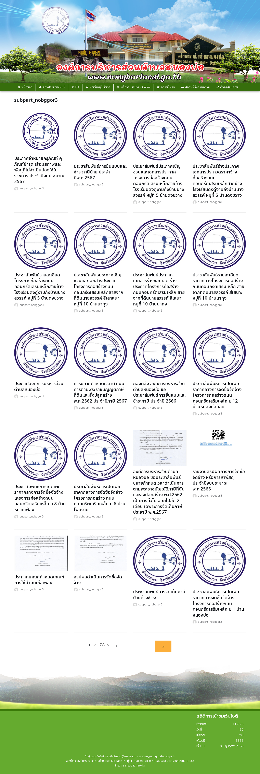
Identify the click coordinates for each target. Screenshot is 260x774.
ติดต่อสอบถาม (229, 87)
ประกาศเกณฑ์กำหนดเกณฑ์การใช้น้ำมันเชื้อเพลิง (39, 580)
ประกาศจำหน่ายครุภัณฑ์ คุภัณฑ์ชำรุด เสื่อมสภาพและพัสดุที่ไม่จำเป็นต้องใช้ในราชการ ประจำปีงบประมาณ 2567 (39, 170)
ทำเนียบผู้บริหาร (100, 87)
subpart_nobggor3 (32, 188)
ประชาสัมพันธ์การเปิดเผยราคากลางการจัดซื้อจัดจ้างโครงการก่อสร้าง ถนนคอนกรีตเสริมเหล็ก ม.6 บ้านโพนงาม (99, 498)
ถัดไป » (104, 645)
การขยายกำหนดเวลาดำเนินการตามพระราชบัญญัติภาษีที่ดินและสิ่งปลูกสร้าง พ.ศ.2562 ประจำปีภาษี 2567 (100, 392)
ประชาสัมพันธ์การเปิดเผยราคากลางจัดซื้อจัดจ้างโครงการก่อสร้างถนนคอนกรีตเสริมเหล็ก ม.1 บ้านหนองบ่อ (218, 603)
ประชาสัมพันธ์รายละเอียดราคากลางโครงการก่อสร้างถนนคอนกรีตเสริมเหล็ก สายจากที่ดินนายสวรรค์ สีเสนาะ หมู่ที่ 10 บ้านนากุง (218, 287)
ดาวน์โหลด (168, 87)
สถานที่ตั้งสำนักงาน (197, 87)
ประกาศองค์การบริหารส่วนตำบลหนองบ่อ (38, 386)
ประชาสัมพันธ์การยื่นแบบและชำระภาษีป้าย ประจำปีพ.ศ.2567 (100, 172)
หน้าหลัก (26, 87)
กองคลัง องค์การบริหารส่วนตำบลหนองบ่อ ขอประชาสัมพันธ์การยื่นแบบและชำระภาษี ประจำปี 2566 (159, 392)
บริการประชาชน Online (136, 87)
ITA (77, 87)
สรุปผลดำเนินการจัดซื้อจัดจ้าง (98, 580)
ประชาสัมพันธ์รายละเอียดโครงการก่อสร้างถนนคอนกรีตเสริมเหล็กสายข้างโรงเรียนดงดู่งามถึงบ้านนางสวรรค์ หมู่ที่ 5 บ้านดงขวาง (39, 287)
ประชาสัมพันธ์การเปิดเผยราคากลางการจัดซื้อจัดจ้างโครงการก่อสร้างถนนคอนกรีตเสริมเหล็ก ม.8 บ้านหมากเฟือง (40, 498)
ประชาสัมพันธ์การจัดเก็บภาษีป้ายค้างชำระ (159, 595)
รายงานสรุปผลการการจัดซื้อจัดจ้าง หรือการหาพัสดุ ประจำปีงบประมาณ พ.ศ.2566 (219, 480)
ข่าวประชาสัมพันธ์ (54, 87)
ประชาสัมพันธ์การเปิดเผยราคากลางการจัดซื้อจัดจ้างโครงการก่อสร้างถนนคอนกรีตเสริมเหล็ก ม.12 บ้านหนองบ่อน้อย (217, 395)
